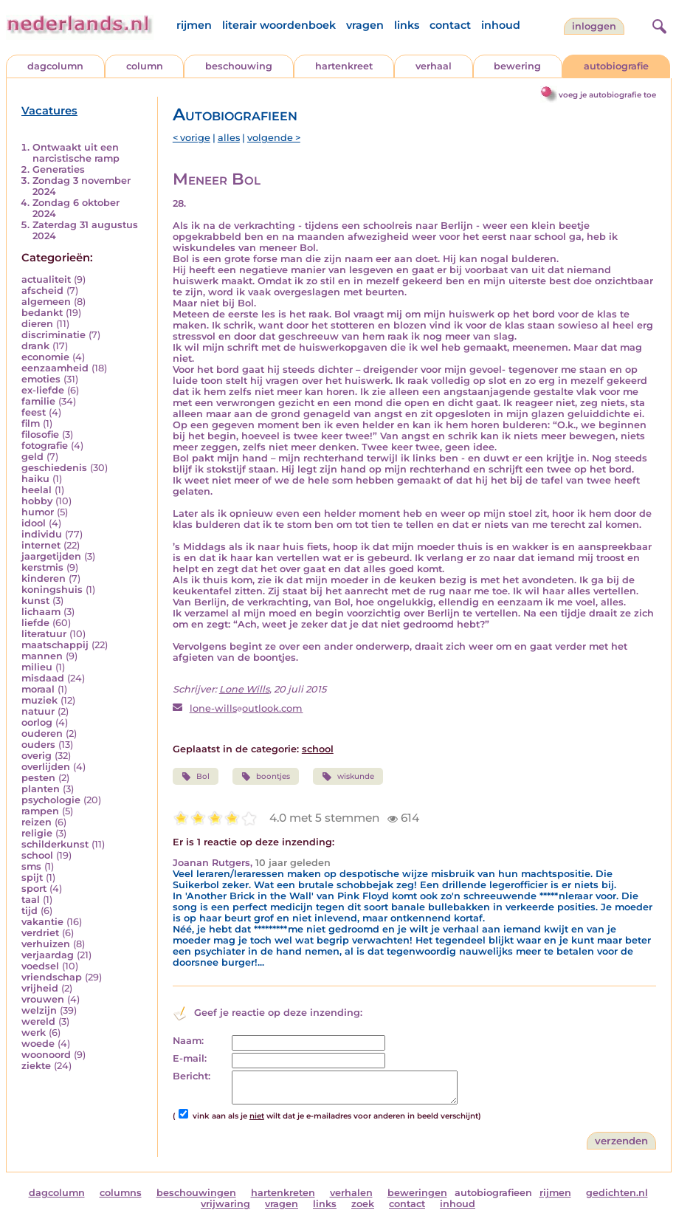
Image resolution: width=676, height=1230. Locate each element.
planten (40, 788)
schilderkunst (55, 844)
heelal (36, 489)
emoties (41, 379)
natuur (38, 711)
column (144, 66)
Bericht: (191, 1076)
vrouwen (42, 999)
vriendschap (51, 977)
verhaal (433, 66)
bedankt (42, 312)
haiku (35, 478)
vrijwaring (225, 1203)
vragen (365, 25)
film (30, 423)
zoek (362, 1203)
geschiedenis (54, 467)
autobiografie (616, 66)
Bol (196, 777)
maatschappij (55, 644)
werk (33, 1032)
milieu (36, 667)
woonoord (46, 1054)
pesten (38, 777)
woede (38, 1043)
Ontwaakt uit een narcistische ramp (76, 153)
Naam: (188, 1040)
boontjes (265, 777)
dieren (37, 323)
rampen (40, 811)
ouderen (42, 733)
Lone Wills (244, 689)
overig (36, 755)
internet (41, 545)
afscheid (42, 290)
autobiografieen (493, 1192)
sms (31, 866)
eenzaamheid (55, 368)
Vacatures (49, 110)
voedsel (40, 966)
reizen (36, 822)
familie (38, 401)
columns (121, 1192)
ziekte (36, 1065)
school (37, 855)
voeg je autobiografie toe (607, 95)
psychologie (50, 799)
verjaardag (47, 955)
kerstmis (42, 567)
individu (41, 534)
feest (33, 412)
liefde (35, 622)
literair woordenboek (279, 25)
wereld (38, 1021)
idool (33, 523)
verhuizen (45, 943)
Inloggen (594, 26)
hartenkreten (283, 1192)
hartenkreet (344, 66)
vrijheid (39, 988)
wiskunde (347, 777)
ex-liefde (42, 390)
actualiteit (46, 279)
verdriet (40, 932)
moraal (38, 689)
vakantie (42, 921)
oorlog (36, 722)
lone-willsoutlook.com (246, 708)
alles (229, 137)
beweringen (417, 1192)
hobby (36, 500)
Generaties (58, 169)
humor (37, 512)
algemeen (46, 301)
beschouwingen (196, 1192)
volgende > (273, 137)
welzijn (39, 1010)
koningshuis (52, 589)
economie (45, 357)
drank (35, 345)
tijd (29, 910)
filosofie (40, 434)
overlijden (45, 766)
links (406, 25)
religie (36, 833)
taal (30, 899)
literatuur (43, 633)
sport (33, 888)
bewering (517, 66)
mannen (42, 656)
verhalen (351, 1192)
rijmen (194, 25)
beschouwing (238, 66)
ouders (38, 744)
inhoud (500, 25)
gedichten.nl (617, 1192)
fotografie (44, 445)
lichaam (41, 611)
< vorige (191, 137)
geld (32, 456)
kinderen (43, 578)
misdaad (42, 678)
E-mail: (190, 1058)
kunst (35, 600)
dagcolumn (55, 66)
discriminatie (53, 334)
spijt (32, 877)
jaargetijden (51, 556)
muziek (39, 700)
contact (450, 25)
